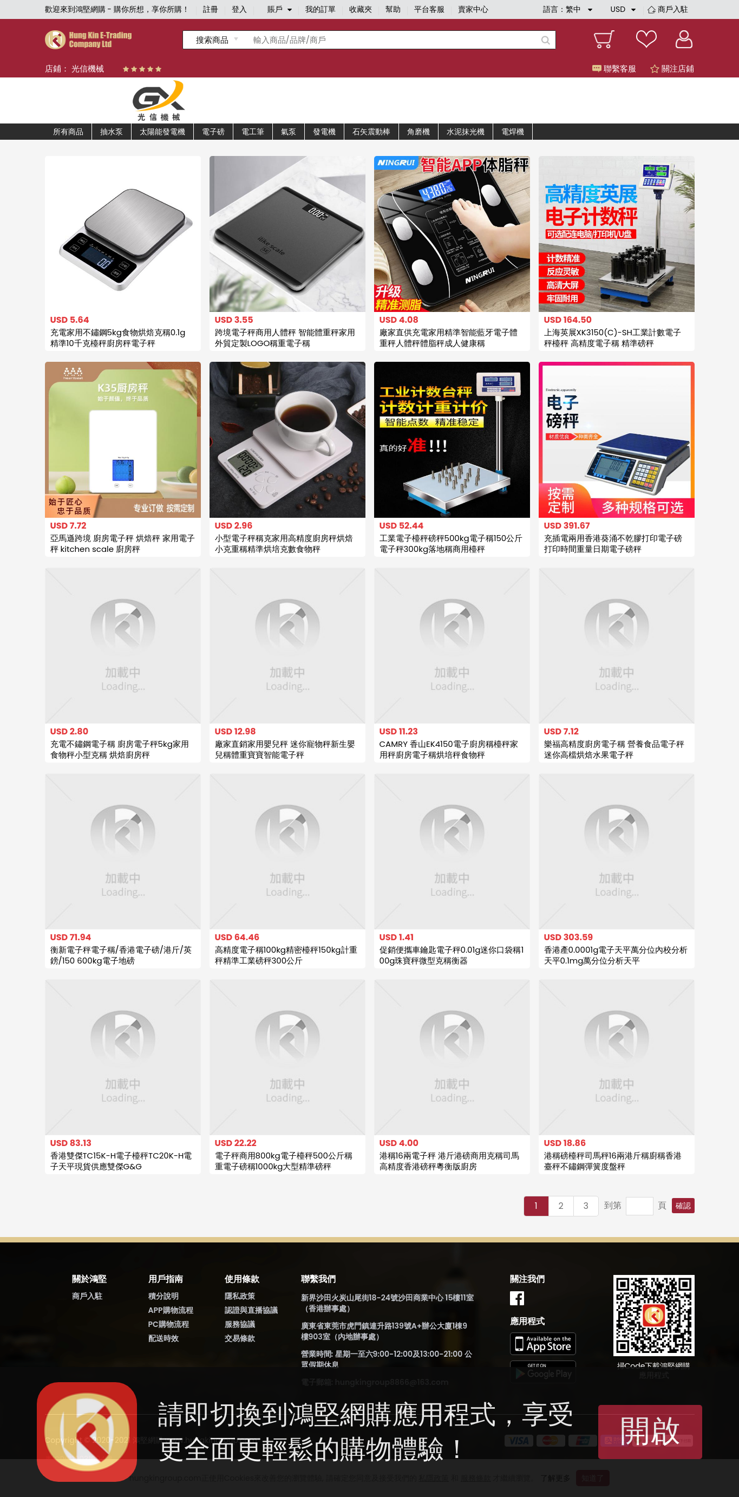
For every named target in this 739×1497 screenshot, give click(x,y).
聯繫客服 (614, 68)
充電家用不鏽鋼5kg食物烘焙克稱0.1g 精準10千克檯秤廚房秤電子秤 (118, 338)
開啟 (650, 1430)
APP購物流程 (170, 1310)
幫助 (393, 9)
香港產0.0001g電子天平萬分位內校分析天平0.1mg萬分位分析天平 (616, 955)
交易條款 (240, 1338)
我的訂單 (320, 9)
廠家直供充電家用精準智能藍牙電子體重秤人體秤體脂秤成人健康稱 (449, 338)
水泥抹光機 (466, 131)
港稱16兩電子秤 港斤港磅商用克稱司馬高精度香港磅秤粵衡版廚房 (449, 1161)
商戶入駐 (673, 9)
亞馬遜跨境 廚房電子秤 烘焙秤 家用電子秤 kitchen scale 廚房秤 (122, 543)
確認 (683, 1205)
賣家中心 (473, 9)
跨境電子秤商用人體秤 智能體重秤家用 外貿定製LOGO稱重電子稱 (285, 338)
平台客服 (429, 9)
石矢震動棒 (371, 131)
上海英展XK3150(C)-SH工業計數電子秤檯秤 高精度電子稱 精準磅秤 (612, 338)
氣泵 (288, 131)
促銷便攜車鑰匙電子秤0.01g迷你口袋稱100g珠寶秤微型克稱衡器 (452, 955)
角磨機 (418, 131)
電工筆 (252, 131)
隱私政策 (240, 1296)
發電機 (324, 131)
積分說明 (163, 1296)
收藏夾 (360, 9)
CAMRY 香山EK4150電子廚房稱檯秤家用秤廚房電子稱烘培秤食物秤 (449, 749)
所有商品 (68, 131)
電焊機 (512, 131)
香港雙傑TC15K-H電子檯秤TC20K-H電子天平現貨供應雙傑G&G (121, 1161)
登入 (239, 9)
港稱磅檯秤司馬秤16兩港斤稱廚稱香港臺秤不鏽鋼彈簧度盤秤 (613, 1161)
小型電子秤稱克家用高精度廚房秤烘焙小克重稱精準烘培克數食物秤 (284, 543)
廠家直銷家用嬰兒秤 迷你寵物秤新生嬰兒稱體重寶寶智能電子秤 (285, 749)
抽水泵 (111, 131)
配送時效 (163, 1338)
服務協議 (240, 1324)
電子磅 (213, 131)
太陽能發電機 (162, 131)
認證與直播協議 (251, 1310)
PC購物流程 (168, 1324)
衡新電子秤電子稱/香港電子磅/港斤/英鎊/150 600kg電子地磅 (121, 955)
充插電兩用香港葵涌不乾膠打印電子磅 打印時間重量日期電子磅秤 (613, 543)
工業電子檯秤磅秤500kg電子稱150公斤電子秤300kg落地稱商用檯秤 (451, 543)
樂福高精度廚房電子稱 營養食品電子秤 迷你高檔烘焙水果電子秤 (614, 749)
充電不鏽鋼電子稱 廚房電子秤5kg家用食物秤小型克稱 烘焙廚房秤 (119, 749)
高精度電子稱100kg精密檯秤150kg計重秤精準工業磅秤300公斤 (286, 955)
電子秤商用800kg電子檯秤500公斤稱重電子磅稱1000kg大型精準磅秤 (283, 1161)
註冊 (210, 9)
